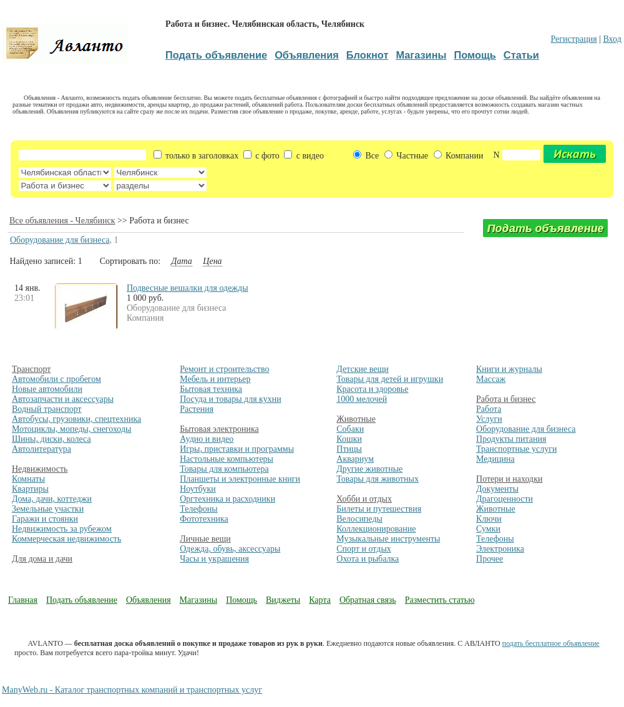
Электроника (500, 548)
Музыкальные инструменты (388, 539)
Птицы (349, 449)
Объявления (148, 600)
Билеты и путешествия (378, 509)
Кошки (349, 439)
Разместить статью (440, 600)
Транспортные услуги (516, 449)
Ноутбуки (198, 489)
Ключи (489, 519)
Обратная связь (367, 600)
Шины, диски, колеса (51, 439)
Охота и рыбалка (367, 558)
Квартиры (30, 489)
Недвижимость (39, 469)
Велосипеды (359, 519)
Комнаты (28, 479)
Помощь (241, 600)
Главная (22, 600)
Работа (488, 409)
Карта (320, 600)
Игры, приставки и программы (237, 449)
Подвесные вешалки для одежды (187, 288)
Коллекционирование (376, 529)
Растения (196, 409)
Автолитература (41, 449)
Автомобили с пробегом (56, 379)
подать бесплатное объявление (551, 643)
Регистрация (573, 39)
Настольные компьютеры (226, 459)
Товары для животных (377, 479)
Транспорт (31, 369)
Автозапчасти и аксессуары (63, 399)
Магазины (199, 600)
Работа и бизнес (505, 399)
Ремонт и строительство (224, 369)
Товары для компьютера (224, 469)
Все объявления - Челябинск (62, 220)
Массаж (490, 379)
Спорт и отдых (363, 548)
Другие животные (369, 469)
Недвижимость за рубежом (62, 529)
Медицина (495, 459)
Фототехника (204, 519)
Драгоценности (504, 499)
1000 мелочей (361, 399)
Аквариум (355, 459)
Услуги (489, 419)
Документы (497, 489)
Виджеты (283, 600)
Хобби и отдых (364, 499)
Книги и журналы (509, 369)
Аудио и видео (206, 439)
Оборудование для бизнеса (59, 240)
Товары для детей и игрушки (389, 379)
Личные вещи (205, 539)
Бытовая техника (211, 389)
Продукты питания (511, 439)
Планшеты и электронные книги (240, 479)
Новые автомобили (47, 389)
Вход (612, 39)
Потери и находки (509, 479)
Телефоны (199, 509)
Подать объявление (81, 600)
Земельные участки (48, 509)
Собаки (350, 429)
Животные (356, 419)
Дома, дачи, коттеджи (52, 499)
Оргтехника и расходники (227, 499)
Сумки (488, 529)
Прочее (489, 558)
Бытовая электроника (219, 429)
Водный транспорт (47, 409)
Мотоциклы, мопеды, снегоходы (72, 429)
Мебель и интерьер (215, 379)
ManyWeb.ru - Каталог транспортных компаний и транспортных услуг (132, 690)
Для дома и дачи (42, 558)
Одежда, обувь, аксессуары (230, 548)
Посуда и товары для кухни (230, 399)
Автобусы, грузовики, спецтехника (76, 419)
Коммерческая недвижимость (66, 539)
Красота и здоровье (372, 389)
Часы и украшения (214, 558)
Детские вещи (362, 369)
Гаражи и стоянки (45, 519)
